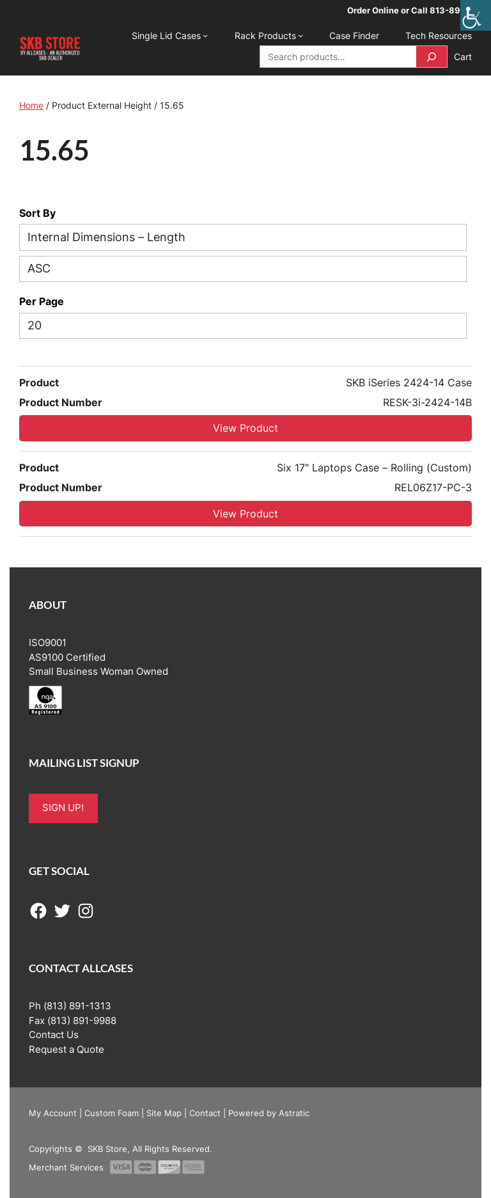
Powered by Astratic (268, 1113)
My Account (53, 1113)
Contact (205, 1113)
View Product (245, 428)
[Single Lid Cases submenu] (205, 35)
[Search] (431, 56)
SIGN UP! (63, 808)
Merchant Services (66, 1167)
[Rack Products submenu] (300, 35)
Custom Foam (111, 1113)
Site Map (164, 1113)
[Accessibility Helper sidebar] (475, 15)
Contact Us (54, 1035)
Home (31, 105)
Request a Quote (66, 1049)
